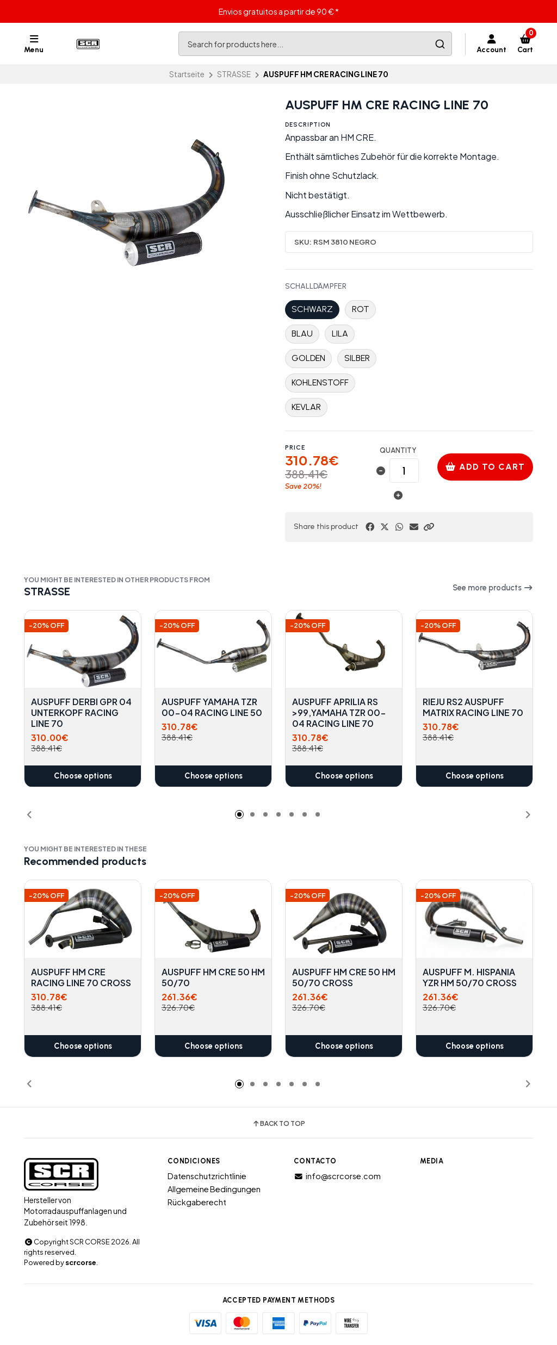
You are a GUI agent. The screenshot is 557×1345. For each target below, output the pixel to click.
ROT (360, 309)
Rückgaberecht (197, 1202)
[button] (428, 526)
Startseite (187, 74)
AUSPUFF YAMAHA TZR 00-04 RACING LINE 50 (212, 708)
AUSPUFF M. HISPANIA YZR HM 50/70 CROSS (470, 977)
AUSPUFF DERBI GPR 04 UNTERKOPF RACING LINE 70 (81, 713)
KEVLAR (306, 407)
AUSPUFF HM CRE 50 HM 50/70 (213, 977)
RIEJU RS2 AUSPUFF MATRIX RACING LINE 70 (473, 708)
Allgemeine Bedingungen (214, 1189)
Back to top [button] (278, 1123)
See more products (493, 587)
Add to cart (485, 467)
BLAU (302, 333)
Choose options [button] (83, 776)
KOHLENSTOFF (320, 382)
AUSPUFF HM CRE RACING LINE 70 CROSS (81, 977)
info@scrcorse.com (337, 1176)
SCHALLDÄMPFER (315, 286)
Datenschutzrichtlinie (207, 1176)
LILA (340, 333)
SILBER (357, 358)
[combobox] (315, 44)
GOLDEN (308, 358)
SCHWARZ (312, 309)
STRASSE (234, 74)
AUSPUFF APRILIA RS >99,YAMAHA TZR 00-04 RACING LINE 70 (339, 713)
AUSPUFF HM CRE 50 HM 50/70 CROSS (343, 977)
